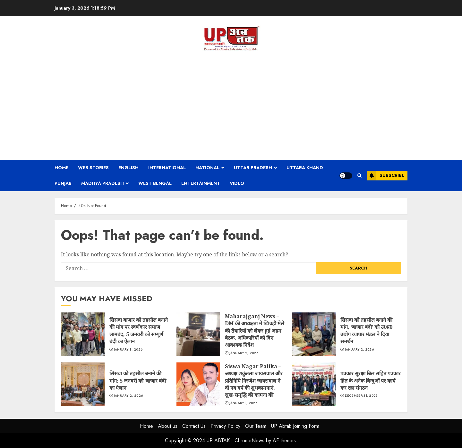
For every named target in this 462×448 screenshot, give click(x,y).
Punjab (63, 183)
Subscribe (385, 175)
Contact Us (194, 426)
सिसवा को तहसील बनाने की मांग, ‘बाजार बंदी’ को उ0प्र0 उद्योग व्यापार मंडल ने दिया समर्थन (314, 334)
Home (61, 167)
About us (167, 426)
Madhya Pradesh (102, 183)
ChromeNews (249, 440)
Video (237, 183)
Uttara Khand (305, 167)
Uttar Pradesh (253, 167)
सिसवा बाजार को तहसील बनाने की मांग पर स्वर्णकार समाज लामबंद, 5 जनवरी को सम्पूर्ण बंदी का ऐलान (83, 334)
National (207, 167)
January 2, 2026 (244, 353)
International (167, 167)
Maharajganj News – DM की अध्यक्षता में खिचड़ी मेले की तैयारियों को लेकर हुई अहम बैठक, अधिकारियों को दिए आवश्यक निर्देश (198, 334)
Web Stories (93, 167)
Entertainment (200, 183)
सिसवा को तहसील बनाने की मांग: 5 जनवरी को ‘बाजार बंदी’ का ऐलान (83, 384)
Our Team (255, 426)
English (128, 167)
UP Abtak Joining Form (295, 426)
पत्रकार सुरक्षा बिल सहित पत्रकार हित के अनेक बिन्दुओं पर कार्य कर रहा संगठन (314, 384)
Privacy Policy (225, 426)
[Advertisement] (231, 105)
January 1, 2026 (243, 403)
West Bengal (155, 183)
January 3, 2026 (128, 349)
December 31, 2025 (361, 396)
